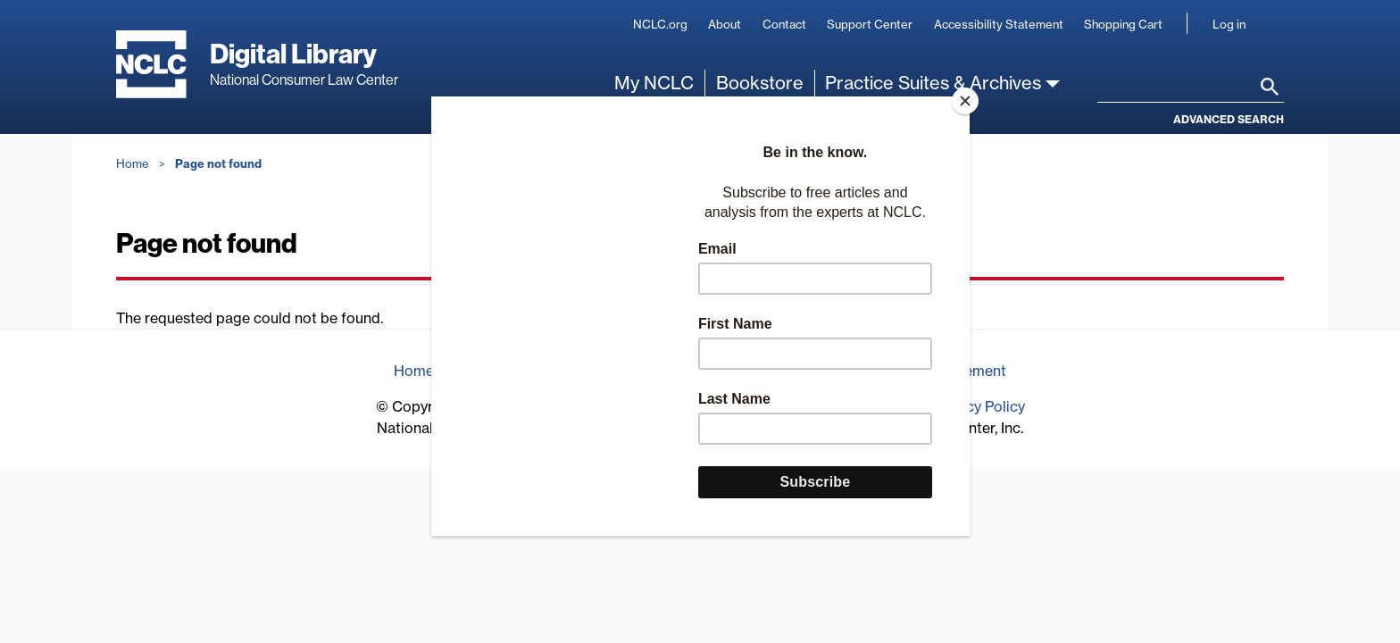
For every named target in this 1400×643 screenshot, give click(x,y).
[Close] (965, 101)
